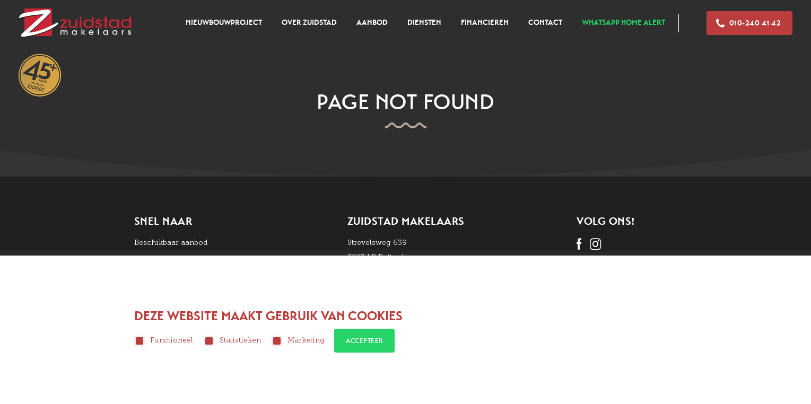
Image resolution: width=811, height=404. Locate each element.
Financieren (485, 22)
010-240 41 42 (748, 23)
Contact (545, 22)
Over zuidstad (309, 22)
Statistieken (232, 341)
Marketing (298, 341)
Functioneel (163, 341)
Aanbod (372, 22)
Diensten (424, 22)
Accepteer (364, 341)
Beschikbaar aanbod (171, 243)
